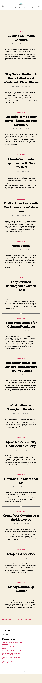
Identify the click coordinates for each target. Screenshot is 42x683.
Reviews (21, 31)
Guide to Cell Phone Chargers (21, 38)
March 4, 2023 (26, 603)
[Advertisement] (21, 19)
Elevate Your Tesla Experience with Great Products (21, 167)
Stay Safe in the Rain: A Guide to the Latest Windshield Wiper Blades (21, 80)
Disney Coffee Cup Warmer (21, 598)
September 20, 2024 (26, 133)
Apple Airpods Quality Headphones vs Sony (21, 453)
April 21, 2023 (26, 335)
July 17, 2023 (26, 298)
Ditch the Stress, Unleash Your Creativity (11, 659)
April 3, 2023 (26, 383)
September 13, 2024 (26, 254)
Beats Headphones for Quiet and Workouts (21, 329)
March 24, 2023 (26, 422)
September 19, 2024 (26, 175)
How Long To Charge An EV (21, 489)
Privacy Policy (22, 679)
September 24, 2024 (26, 44)
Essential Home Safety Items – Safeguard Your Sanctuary (21, 125)
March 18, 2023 (26, 495)
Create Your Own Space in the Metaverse (21, 526)
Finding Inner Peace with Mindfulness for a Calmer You (21, 212)
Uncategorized (21, 116)
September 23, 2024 (26, 90)
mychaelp (17, 44)
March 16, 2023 (26, 532)
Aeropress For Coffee (21, 563)
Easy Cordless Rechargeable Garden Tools (21, 290)
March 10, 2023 (26, 567)
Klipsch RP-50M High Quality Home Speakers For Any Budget (21, 373)
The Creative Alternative (12, 679)
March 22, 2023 (26, 458)
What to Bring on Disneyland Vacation (21, 416)
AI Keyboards (21, 250)
